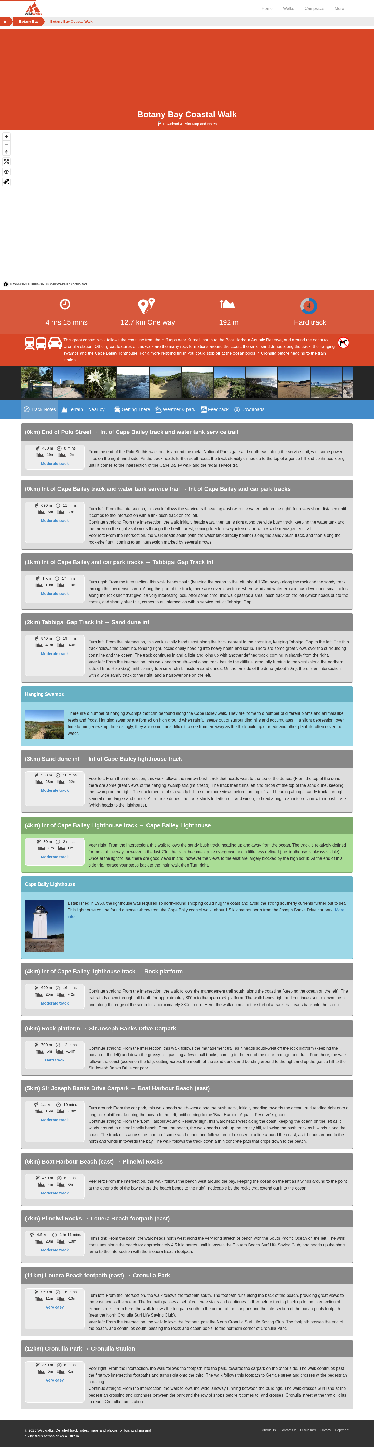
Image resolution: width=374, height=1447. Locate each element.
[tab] (39, 409)
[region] (187, 210)
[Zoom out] (6, 144)
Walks (288, 8)
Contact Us (288, 1430)
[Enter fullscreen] (6, 162)
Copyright (342, 1430)
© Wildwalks (18, 284)
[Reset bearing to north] (6, 151)
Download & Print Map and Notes (187, 124)
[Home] (5, 21)
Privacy (325, 1430)
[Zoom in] (6, 136)
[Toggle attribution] (6, 284)
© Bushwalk (36, 284)
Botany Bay (29, 21)
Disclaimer (308, 1430)
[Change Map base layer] (6, 182)
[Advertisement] (187, 65)
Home (267, 8)
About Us (269, 1430)
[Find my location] (6, 172)
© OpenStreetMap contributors (66, 284)
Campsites (314, 8)
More (339, 8)
